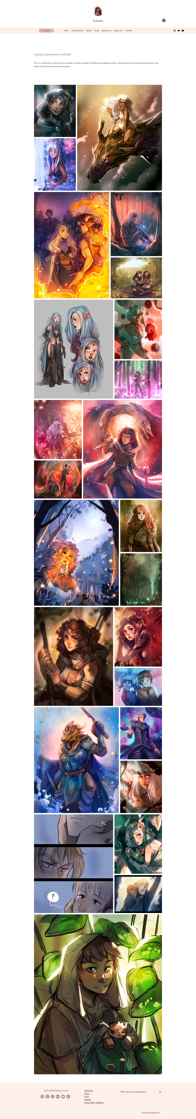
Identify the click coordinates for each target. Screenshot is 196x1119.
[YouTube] (182, 30)
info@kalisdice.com (56, 1090)
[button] (164, 19)
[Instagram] (174, 30)
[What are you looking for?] (136, 1092)
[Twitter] (178, 30)
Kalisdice (98, 21)
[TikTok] (68, 1096)
